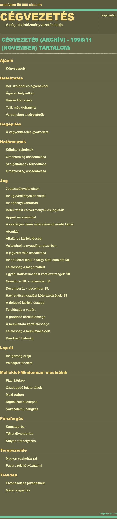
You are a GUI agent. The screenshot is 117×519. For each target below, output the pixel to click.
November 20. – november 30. (28, 281)
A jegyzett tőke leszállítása (26, 253)
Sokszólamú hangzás (22, 409)
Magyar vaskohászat (21, 458)
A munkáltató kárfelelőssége (27, 324)
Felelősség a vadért (21, 309)
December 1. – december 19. (27, 288)
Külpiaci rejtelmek (19, 149)
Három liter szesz (19, 100)
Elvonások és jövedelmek (25, 483)
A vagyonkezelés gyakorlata (27, 132)
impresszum (108, 513)
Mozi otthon (15, 394)
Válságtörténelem (19, 363)
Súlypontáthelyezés (21, 441)
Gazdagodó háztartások (24, 387)
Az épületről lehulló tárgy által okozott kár (37, 260)
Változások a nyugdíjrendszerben (31, 245)
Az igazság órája (18, 356)
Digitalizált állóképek (21, 402)
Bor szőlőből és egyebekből (27, 86)
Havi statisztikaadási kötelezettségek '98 (36, 295)
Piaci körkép (15, 380)
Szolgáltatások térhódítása (26, 164)
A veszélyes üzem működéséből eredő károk (39, 224)
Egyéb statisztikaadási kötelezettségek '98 (38, 274)
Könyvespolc (16, 68)
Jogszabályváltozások (22, 188)
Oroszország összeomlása (26, 157)
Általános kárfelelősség (24, 238)
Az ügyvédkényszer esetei (25, 196)
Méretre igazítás (18, 490)
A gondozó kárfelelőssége (25, 317)
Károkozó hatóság (20, 338)
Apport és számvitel (21, 217)
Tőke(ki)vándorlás (19, 433)
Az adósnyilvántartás (22, 203)
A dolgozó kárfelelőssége (25, 302)
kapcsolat (108, 15)
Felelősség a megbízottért (25, 267)
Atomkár (12, 231)
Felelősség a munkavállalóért (28, 331)
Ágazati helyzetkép (20, 93)
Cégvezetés (37, 17)
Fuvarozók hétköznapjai (24, 465)
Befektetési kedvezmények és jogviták (35, 210)
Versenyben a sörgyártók (25, 114)
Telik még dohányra (21, 107)
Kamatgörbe (15, 426)
